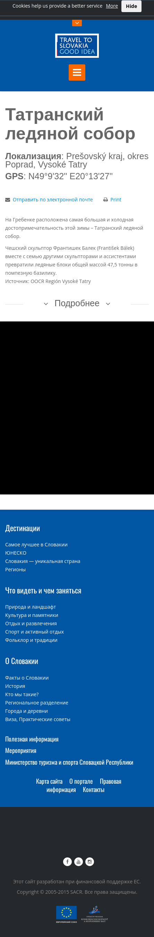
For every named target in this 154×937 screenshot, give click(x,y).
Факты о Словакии (27, 677)
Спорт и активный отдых (34, 631)
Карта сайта (49, 780)
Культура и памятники (31, 615)
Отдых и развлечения (31, 623)
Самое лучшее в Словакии (36, 544)
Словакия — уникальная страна (42, 561)
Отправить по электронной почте (53, 199)
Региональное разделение (36, 702)
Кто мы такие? (21, 694)
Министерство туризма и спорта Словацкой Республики (69, 761)
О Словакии (21, 660)
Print (115, 199)
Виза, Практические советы (37, 719)
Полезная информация (32, 738)
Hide (131, 6)
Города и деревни (26, 711)
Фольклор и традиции (31, 640)
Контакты (93, 789)
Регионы (15, 569)
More (112, 5)
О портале (81, 780)
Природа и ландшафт (30, 606)
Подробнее (77, 303)
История (15, 686)
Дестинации (22, 527)
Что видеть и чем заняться (43, 589)
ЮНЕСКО (15, 552)
